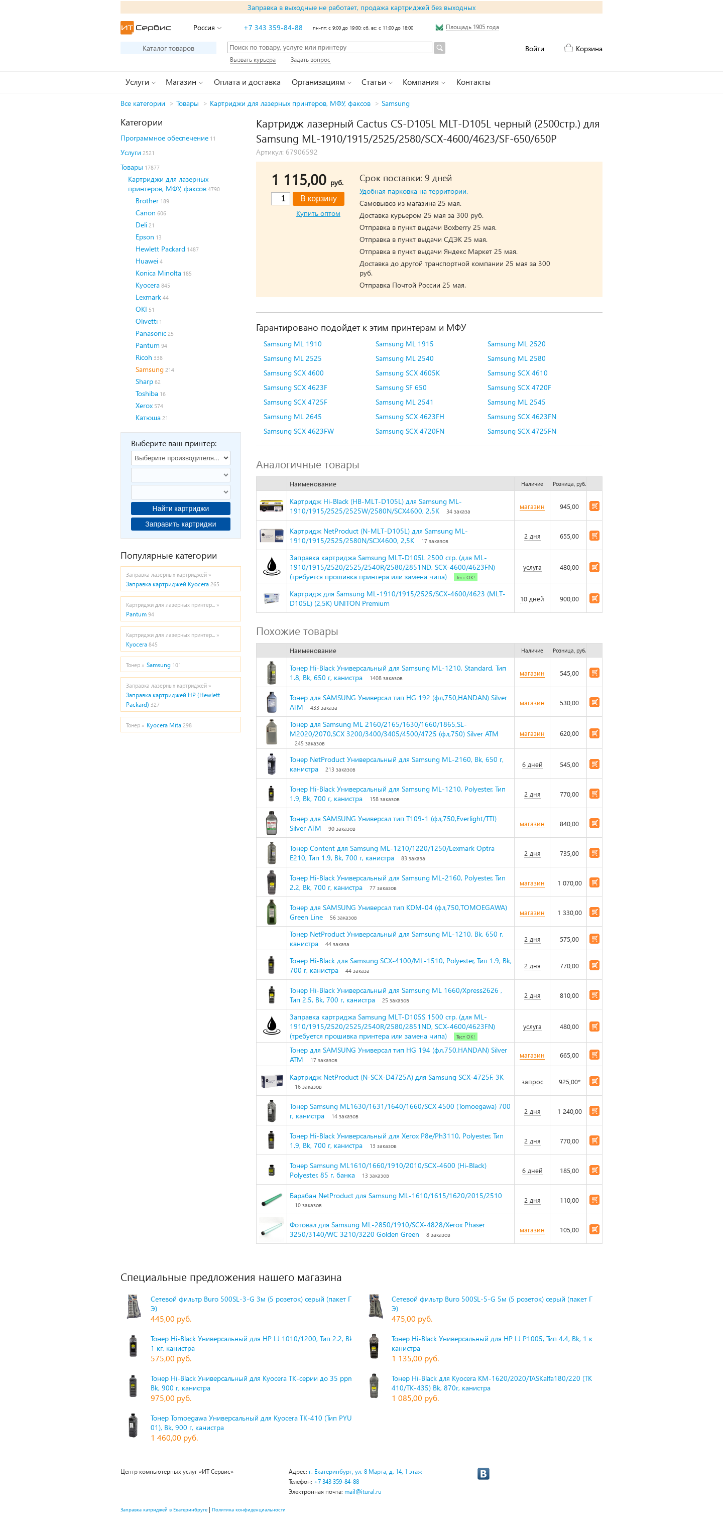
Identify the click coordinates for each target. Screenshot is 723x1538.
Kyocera (148, 285)
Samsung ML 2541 (405, 402)
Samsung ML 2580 (517, 358)
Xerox (144, 405)
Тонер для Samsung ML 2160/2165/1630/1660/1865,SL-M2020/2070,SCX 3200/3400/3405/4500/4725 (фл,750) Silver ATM (394, 728)
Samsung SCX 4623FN (522, 416)
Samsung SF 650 (401, 387)
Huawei (147, 261)
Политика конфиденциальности (249, 1509)
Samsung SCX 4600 (294, 372)
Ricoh (144, 357)
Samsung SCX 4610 (518, 372)
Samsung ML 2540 (405, 358)
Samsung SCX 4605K (408, 372)
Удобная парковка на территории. (413, 191)
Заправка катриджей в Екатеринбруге (163, 1509)
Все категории (142, 103)
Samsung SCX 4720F (519, 387)
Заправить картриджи (180, 524)
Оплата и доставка (247, 81)
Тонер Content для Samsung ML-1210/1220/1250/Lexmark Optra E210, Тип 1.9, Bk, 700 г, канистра (392, 852)
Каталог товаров (168, 48)
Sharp (144, 381)
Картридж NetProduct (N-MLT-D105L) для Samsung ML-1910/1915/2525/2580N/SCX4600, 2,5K (379, 535)
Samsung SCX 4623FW (299, 431)
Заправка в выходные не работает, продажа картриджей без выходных (361, 7)
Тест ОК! (465, 577)
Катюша (148, 417)
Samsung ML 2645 (293, 416)
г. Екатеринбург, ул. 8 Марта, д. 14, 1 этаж (365, 1471)
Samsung (396, 103)
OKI (141, 309)
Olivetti (147, 321)
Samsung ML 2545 (517, 402)
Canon (146, 212)
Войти (534, 48)
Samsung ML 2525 (293, 358)
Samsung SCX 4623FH (410, 416)
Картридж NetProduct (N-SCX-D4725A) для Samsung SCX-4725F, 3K (397, 1077)
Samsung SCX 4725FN (522, 431)
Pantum (148, 345)
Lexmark (148, 297)
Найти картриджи (181, 508)
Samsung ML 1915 (405, 343)
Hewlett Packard (160, 248)
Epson (145, 236)
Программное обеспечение (164, 138)
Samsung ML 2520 (517, 343)
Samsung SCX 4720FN (410, 431)
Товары (187, 103)
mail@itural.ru (363, 1491)
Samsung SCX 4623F (295, 387)
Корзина (589, 48)
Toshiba (147, 393)
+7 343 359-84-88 (273, 27)
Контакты (473, 81)
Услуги (130, 152)
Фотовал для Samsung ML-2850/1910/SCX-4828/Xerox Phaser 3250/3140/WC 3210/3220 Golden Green (387, 1229)
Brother (147, 200)
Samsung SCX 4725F (295, 402)
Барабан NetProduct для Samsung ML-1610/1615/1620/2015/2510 (396, 1195)
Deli (141, 224)
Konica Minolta (158, 273)
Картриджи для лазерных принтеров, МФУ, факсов (290, 103)
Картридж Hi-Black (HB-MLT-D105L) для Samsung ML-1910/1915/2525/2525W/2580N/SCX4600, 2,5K (376, 506)
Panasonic (151, 333)
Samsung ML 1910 (293, 343)
